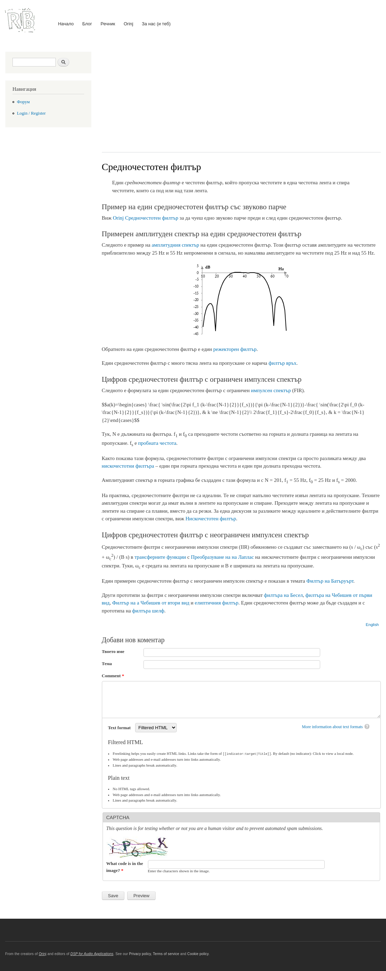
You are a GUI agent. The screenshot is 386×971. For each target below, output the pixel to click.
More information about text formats (332, 726)
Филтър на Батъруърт (329, 581)
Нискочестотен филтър (210, 518)
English (372, 625)
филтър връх (283, 363)
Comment (113, 675)
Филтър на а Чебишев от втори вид (151, 603)
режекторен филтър (235, 349)
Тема (107, 663)
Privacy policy (140, 953)
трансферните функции (160, 557)
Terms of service (166, 953)
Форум (23, 101)
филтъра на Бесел (283, 595)
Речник (107, 23)
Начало (65, 23)
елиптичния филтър (216, 603)
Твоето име (113, 651)
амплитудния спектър (175, 245)
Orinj (128, 23)
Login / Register (31, 113)
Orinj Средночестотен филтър (145, 218)
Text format (120, 727)
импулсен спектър (271, 390)
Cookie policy (197, 953)
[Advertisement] (241, 96)
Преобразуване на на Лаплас (222, 557)
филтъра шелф (148, 611)
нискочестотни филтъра (128, 466)
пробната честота (157, 443)
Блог (87, 23)
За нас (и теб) (156, 23)
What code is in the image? (124, 866)
